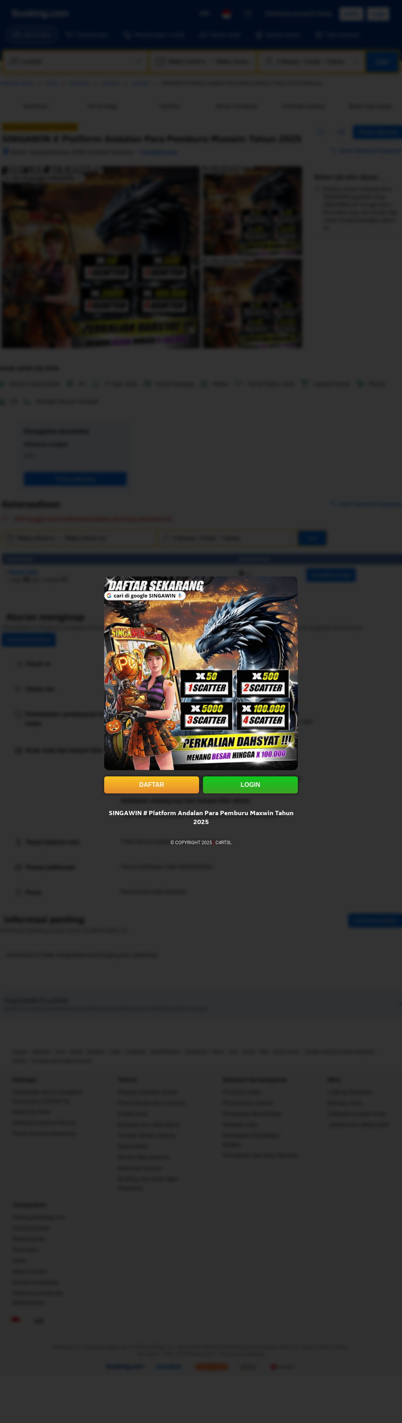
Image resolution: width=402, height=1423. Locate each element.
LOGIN (250, 784)
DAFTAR (151, 784)
